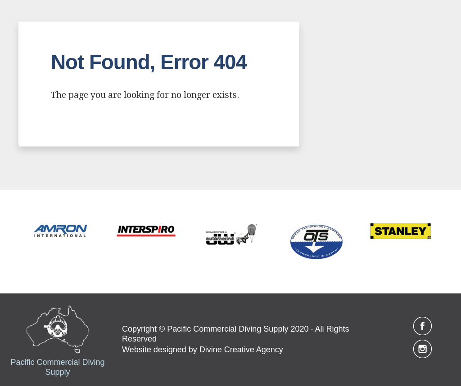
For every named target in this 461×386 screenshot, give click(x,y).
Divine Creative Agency (241, 349)
